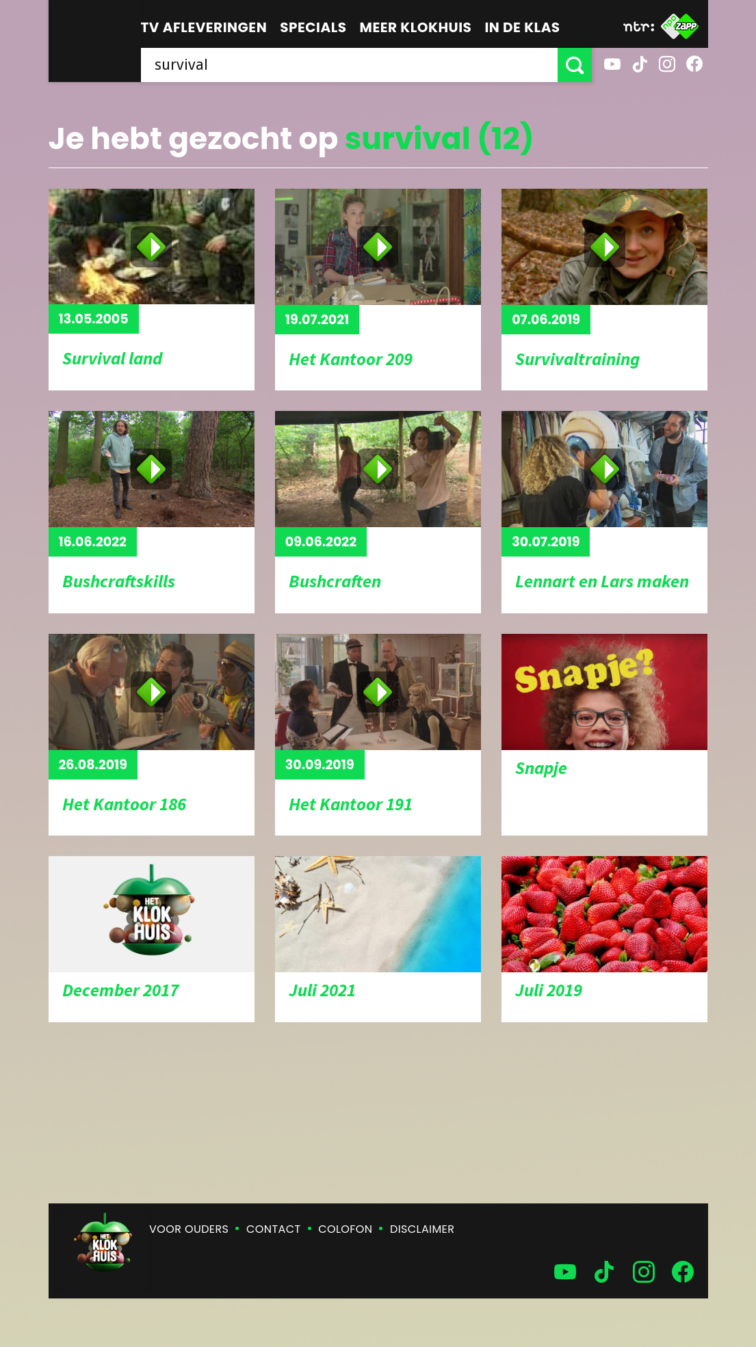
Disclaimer (422, 1229)
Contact (273, 1229)
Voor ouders (189, 1229)
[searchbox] (349, 65)
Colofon (345, 1229)
